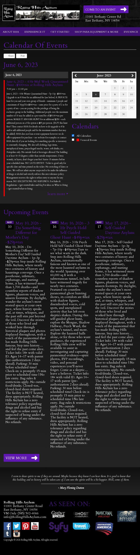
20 (96, 107)
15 (115, 101)
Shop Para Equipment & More (96, 32)
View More (16, 458)
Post (21, 55)
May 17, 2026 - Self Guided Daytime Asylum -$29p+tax (114, 230)
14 (105, 101)
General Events (87, 140)
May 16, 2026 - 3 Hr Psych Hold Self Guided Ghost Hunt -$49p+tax (70, 230)
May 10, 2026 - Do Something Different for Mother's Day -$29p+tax (23, 232)
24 (131, 107)
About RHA (11, 32)
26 (86, 114)
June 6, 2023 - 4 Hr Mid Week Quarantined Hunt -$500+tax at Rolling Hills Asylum (37, 83)
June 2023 (104, 75)
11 (76, 101)
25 (76, 114)
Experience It (34, 32)
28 (105, 114)
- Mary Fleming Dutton (71, 488)
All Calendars (84, 136)
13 (96, 101)
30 (123, 114)
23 (123, 107)
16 (123, 101)
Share (9, 55)
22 (115, 107)
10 (131, 94)
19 (86, 107)
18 (76, 107)
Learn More (56, 194)
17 (131, 101)
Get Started (59, 32)
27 (96, 114)
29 (115, 114)
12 (86, 101)
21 (105, 107)
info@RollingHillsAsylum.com (25, 517)
